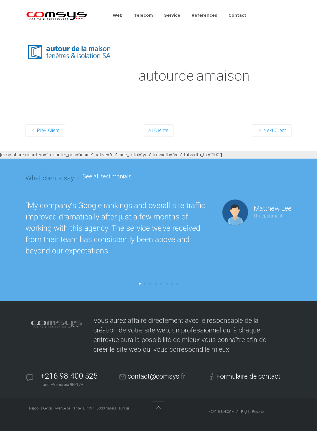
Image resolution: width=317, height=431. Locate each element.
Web (118, 15)
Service (172, 15)
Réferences (204, 15)
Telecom (143, 15)
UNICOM (228, 412)
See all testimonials (107, 176)
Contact (237, 15)
